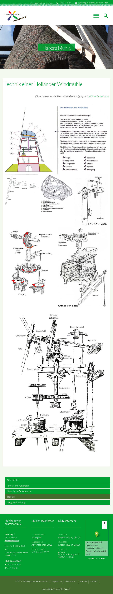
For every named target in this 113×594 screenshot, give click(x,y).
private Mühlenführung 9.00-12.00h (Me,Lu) (69, 554)
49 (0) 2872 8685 (17, 546)
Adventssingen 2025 (41, 545)
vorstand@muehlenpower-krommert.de (93, 3)
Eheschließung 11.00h (69, 537)
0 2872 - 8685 (65, 3)
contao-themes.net (62, 589)
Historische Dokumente (19, 491)
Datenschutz (70, 581)
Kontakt (83, 581)
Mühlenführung (43, 3)
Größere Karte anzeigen (96, 558)
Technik (11, 496)
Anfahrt (93, 581)
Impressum (57, 581)
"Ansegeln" (36, 537)
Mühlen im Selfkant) (98, 96)
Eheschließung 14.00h (69, 545)
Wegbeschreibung (16, 502)
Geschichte (12, 480)
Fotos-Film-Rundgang (18, 485)
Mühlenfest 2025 (40, 552)
